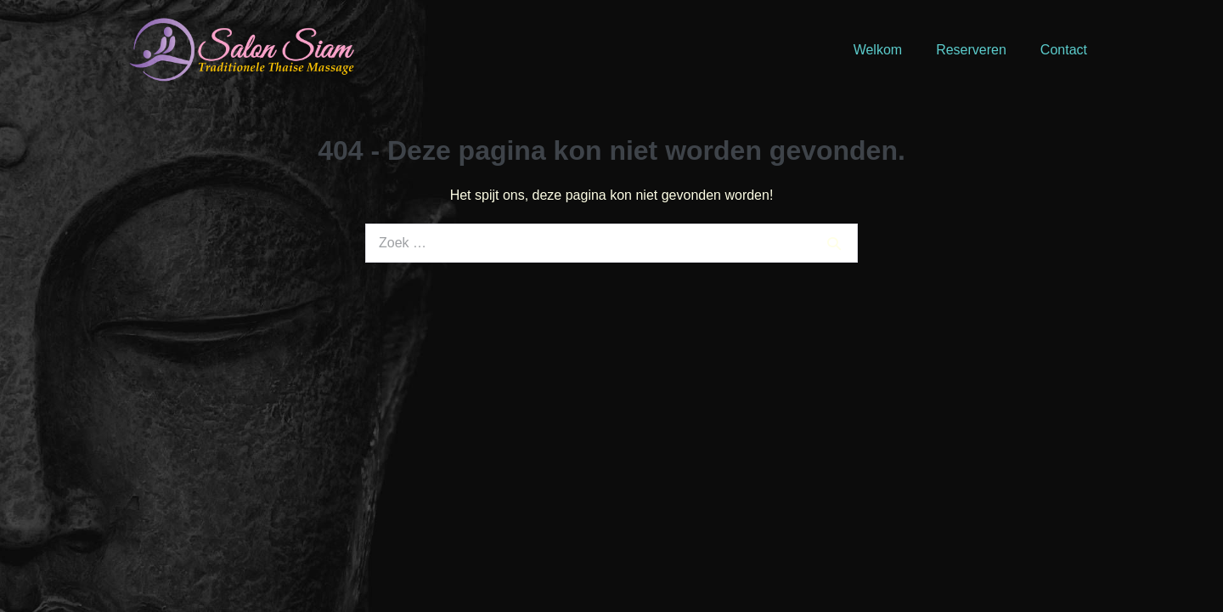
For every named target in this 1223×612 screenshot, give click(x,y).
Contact (1063, 49)
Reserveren (971, 49)
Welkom (878, 49)
